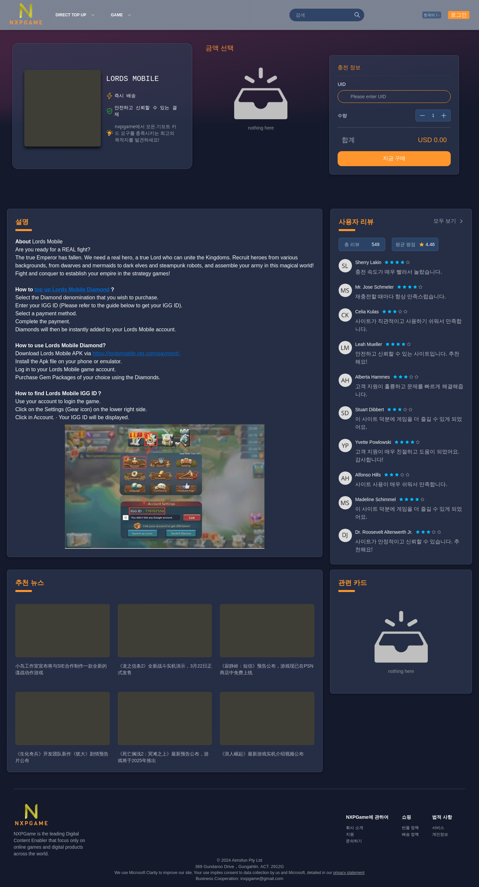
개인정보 (440, 834)
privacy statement (349, 872)
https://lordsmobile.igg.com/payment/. (136, 353)
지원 (350, 834)
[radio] (387, 262)
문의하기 (354, 841)
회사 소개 (354, 827)
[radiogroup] (397, 262)
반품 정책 (410, 827)
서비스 (438, 827)
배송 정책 (410, 834)
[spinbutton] (433, 115)
